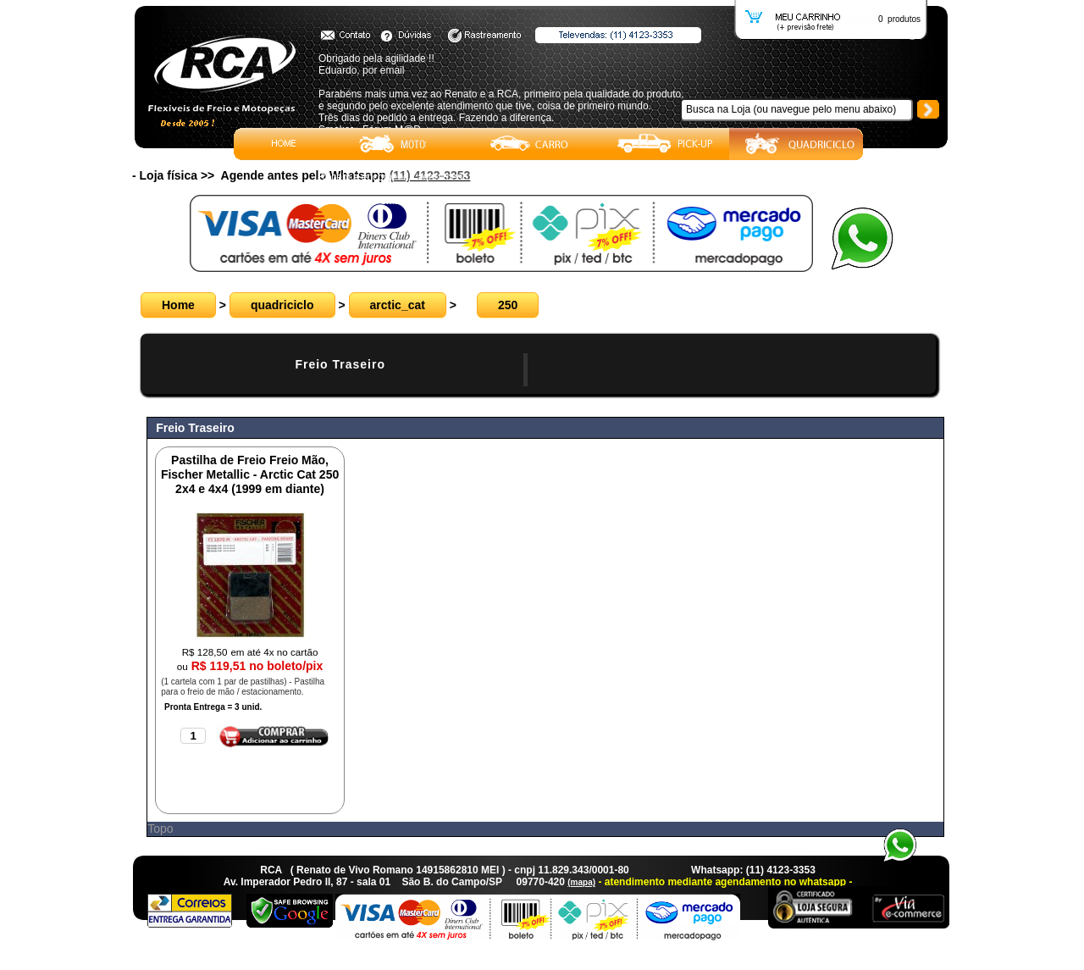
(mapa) (581, 882)
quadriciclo (282, 305)
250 (507, 305)
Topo (160, 828)
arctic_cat (397, 305)
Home (178, 305)
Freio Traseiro (340, 364)
